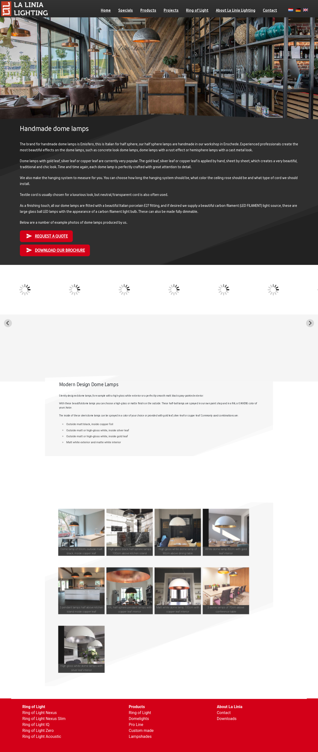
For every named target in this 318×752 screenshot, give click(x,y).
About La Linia (229, 706)
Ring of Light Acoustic (41, 736)
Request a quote (47, 236)
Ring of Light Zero (38, 730)
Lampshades (140, 736)
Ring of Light (197, 10)
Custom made (141, 730)
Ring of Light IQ (35, 724)
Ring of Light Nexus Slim (44, 718)
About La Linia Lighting (235, 10)
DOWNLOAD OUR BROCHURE (55, 250)
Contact (270, 10)
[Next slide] (310, 323)
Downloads (227, 718)
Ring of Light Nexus (39, 712)
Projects (171, 10)
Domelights (139, 718)
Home (106, 10)
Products (148, 10)
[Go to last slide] (8, 323)
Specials (125, 10)
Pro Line (136, 724)
